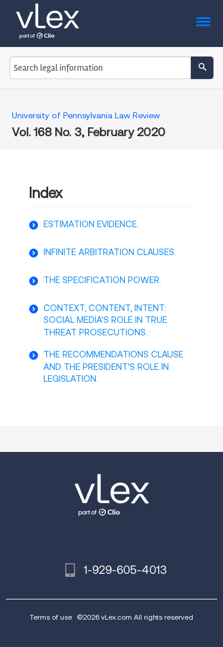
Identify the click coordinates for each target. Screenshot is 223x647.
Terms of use (51, 617)
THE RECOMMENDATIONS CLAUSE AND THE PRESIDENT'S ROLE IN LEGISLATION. (113, 367)
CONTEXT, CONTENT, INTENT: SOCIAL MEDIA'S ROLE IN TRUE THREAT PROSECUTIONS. (105, 320)
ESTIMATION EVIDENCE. (91, 224)
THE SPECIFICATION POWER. (102, 280)
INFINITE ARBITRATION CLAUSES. (109, 252)
